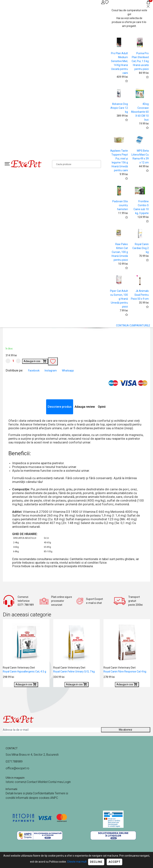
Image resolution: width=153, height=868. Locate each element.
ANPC (54, 798)
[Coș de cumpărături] (148, 2)
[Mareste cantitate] (18, 361)
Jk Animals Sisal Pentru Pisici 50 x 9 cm (140, 294)
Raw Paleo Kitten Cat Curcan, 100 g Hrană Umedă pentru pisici (120, 252)
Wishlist (43, 782)
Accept (114, 862)
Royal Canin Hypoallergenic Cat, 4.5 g (24, 671)
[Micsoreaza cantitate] (8, 361)
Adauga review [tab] (85, 406)
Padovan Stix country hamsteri (120, 205)
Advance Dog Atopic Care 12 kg (119, 107)
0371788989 (14, 761)
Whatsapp (68, 370)
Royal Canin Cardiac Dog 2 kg (140, 248)
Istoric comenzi (16, 782)
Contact (32, 782)
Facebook (34, 370)
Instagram (51, 370)
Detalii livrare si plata (19, 793)
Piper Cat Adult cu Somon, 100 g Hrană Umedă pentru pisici (119, 298)
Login (67, 782)
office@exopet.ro (17, 768)
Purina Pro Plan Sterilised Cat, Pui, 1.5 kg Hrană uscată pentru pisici (140, 61)
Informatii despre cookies (33, 798)
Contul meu (55, 782)
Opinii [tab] (102, 406)
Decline (96, 862)
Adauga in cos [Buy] (35, 361)
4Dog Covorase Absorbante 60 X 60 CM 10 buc (140, 111)
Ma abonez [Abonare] (125, 729)
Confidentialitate (43, 793)
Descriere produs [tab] (60, 406)
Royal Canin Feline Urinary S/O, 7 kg (74, 671)
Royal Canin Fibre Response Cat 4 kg (125, 671)
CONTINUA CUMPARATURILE (133, 325)
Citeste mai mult (77, 861)
